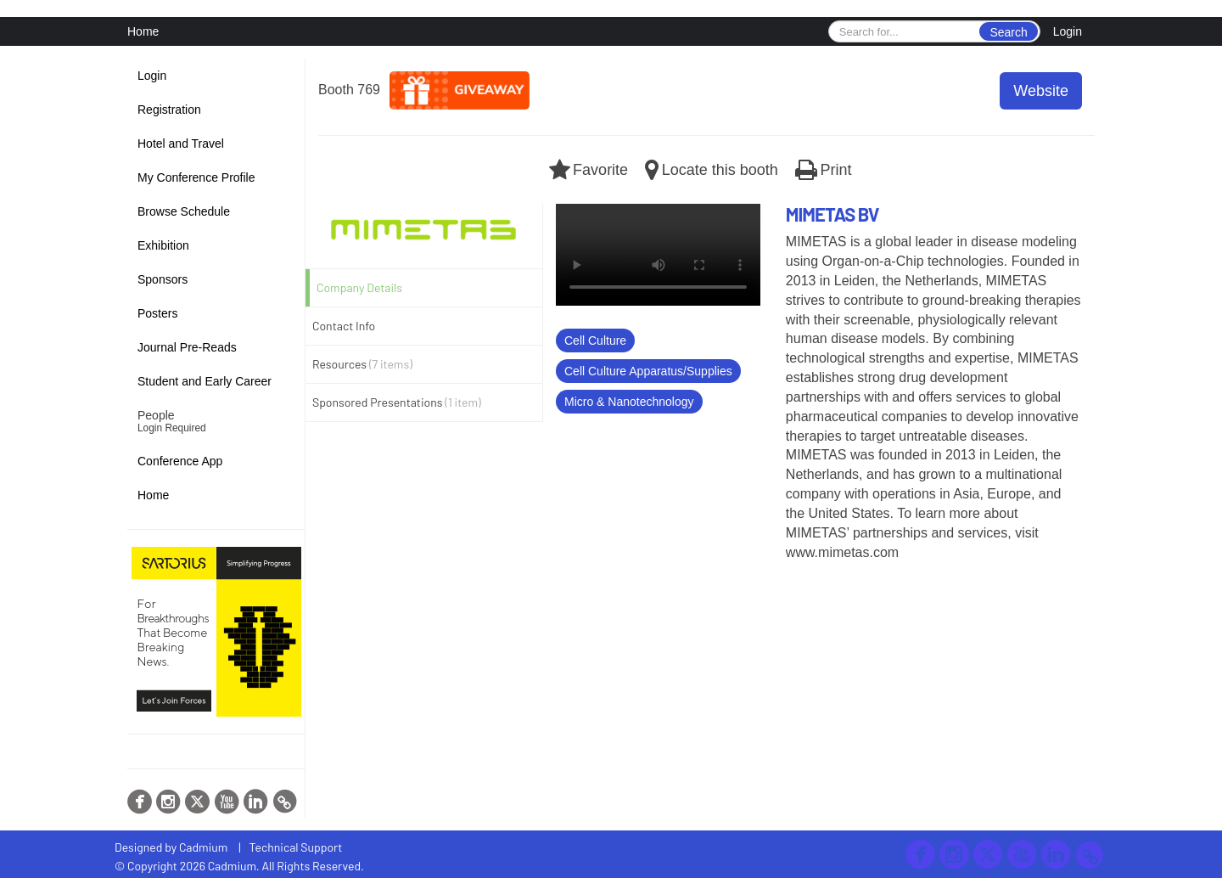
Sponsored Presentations (396, 402)
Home (143, 31)
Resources (362, 364)
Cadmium (203, 847)
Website (1040, 90)
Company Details (359, 287)
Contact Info (343, 325)
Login (1067, 31)
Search (1008, 32)
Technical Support (296, 847)
